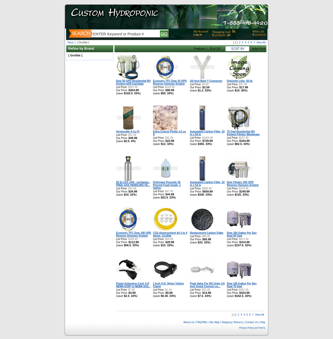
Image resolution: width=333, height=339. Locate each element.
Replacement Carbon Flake (206, 232)
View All (260, 42)
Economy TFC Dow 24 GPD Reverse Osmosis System (170, 82)
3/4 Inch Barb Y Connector (206, 80)
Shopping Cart (221, 32)
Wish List (258, 31)
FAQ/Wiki (201, 322)
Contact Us (251, 322)
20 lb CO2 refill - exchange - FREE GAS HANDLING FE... (133, 184)
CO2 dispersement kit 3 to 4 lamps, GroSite (170, 234)
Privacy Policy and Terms (252, 328)
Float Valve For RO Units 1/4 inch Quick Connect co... (207, 285)
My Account (201, 31)
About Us (188, 322)
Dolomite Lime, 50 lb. (240, 80)
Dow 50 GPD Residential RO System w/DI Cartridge (133, 82)
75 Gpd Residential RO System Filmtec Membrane (243, 133)
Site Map (214, 322)
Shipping (227, 322)
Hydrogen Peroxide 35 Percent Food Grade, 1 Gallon (167, 185)
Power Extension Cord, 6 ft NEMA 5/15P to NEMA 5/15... (133, 285)
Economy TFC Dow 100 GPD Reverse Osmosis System (133, 234)
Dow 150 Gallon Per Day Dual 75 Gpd (242, 285)
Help (262, 9)
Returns (238, 322)
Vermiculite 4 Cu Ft (127, 131)
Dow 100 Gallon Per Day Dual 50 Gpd (242, 234)
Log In (198, 34)
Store (70, 42)
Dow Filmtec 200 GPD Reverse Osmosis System (243, 184)
